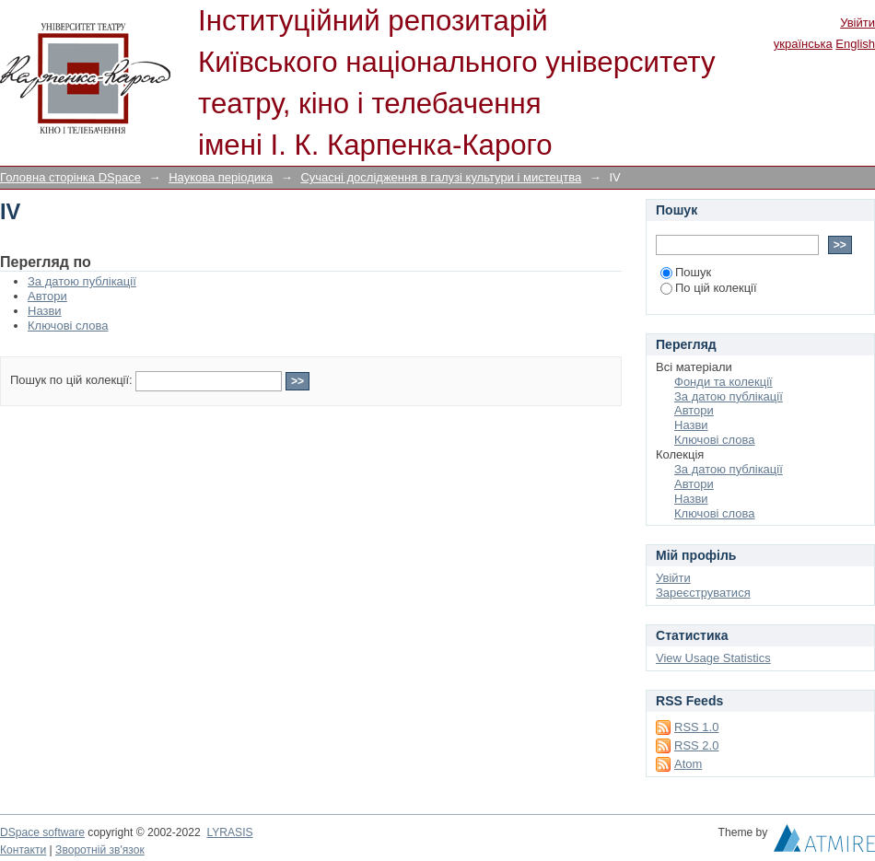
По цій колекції (708, 288)
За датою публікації (82, 281)
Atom (688, 764)
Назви (45, 311)
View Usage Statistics (713, 658)
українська (803, 44)
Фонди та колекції (723, 382)
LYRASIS (229, 832)
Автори (47, 296)
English (855, 44)
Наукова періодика (221, 177)
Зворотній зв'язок (100, 850)
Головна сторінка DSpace (70, 177)
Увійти (857, 22)
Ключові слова (68, 325)
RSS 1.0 (696, 727)
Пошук (685, 272)
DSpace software (42, 832)
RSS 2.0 (696, 745)
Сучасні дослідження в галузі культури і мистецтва (440, 177)
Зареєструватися (703, 592)
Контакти (23, 850)
